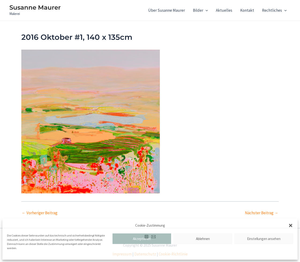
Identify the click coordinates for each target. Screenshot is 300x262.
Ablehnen (203, 238)
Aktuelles (224, 10)
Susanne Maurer (35, 7)
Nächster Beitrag (261, 213)
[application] (205, 10)
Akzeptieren (142, 238)
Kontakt (247, 10)
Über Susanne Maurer (166, 10)
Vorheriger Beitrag (39, 213)
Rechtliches (274, 10)
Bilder (200, 10)
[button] (290, 225)
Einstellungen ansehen (264, 238)
